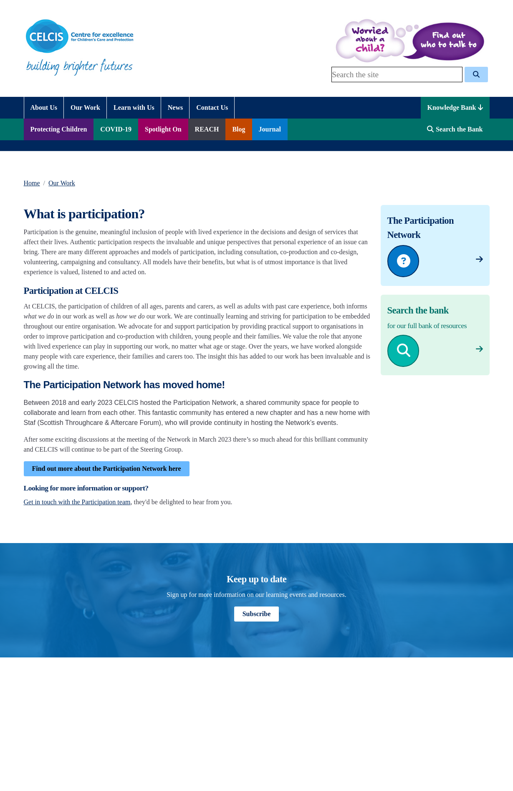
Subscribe (257, 613)
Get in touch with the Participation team (77, 501)
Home (32, 183)
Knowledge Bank (455, 107)
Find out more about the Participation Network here (106, 468)
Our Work (61, 183)
